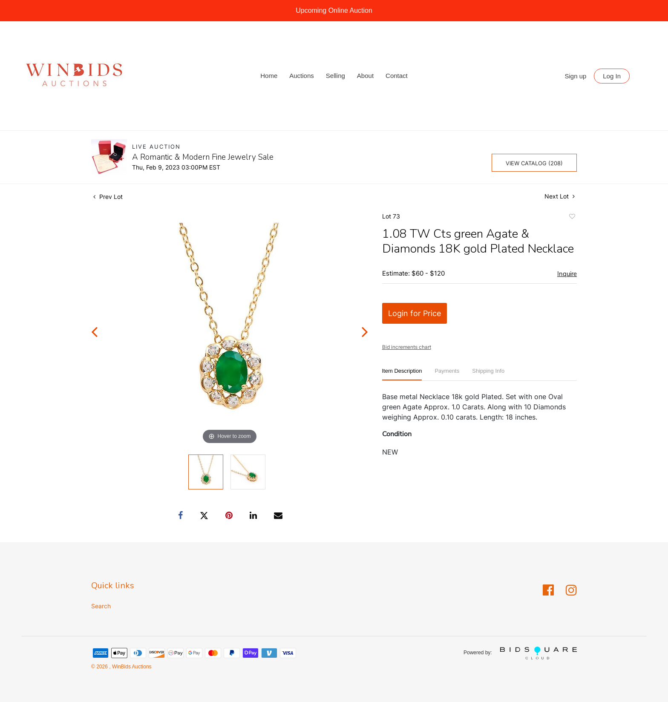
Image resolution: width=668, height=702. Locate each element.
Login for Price (414, 313)
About (365, 75)
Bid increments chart (406, 347)
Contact (397, 75)
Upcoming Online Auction (334, 10)
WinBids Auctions (131, 667)
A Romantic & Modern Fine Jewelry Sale (203, 157)
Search (101, 606)
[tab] (402, 374)
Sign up (576, 76)
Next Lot (559, 196)
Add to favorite (572, 217)
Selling (335, 75)
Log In (612, 76)
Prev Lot (108, 196)
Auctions (301, 75)
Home (268, 75)
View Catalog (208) (534, 163)
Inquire (567, 274)
